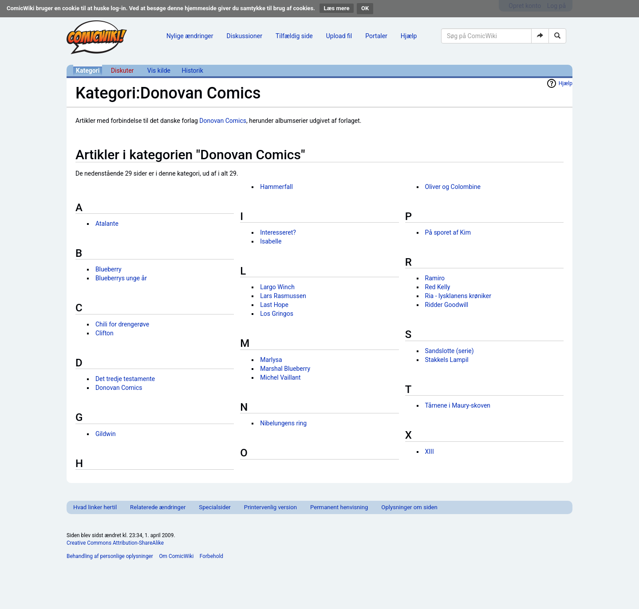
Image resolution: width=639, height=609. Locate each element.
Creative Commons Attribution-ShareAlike (115, 543)
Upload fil (339, 35)
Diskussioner (244, 35)
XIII (429, 451)
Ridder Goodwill (447, 304)
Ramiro (435, 278)
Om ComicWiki (176, 556)
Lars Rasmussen (283, 295)
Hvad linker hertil (95, 507)
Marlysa (271, 359)
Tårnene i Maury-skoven (458, 405)
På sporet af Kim (448, 232)
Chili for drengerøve (122, 324)
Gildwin (105, 433)
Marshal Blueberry (285, 368)
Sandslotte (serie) (449, 350)
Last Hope (274, 304)
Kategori (87, 70)
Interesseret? (278, 232)
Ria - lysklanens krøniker (458, 295)
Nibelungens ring (283, 423)
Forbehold (211, 556)
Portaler (376, 35)
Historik (192, 70)
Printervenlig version (270, 507)
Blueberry (108, 269)
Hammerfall (276, 186)
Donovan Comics (222, 120)
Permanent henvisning (339, 507)
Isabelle (270, 241)
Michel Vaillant (280, 377)
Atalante (106, 223)
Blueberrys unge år (121, 278)
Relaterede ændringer (157, 507)
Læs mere (337, 8)
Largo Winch (277, 287)
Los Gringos (276, 313)
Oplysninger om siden (409, 507)
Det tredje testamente (125, 378)
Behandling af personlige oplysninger (110, 556)
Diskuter (122, 70)
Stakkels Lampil (447, 359)
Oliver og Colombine (453, 186)
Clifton (104, 333)
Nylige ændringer (189, 35)
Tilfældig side (294, 35)
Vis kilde (158, 70)
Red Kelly (437, 287)
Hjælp (409, 35)
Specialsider (214, 507)
